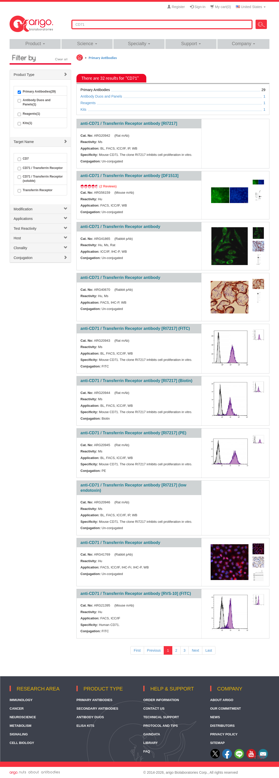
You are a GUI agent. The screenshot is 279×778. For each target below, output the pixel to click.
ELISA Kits (85, 726)
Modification (23, 209)
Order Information (161, 700)
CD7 (23, 159)
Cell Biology (22, 743)
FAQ (146, 751)
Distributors (222, 726)
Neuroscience (23, 717)
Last (208, 650)
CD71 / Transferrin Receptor (40, 168)
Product (35, 43)
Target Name (24, 142)
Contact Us (153, 708)
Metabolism (20, 726)
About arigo (221, 700)
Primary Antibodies (94, 700)
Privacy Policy (224, 734)
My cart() (220, 7)
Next (195, 650)
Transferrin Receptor (35, 190)
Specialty (139, 43)
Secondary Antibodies (97, 708)
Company (243, 43)
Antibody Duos (90, 717)
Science (87, 43)
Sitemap (217, 743)
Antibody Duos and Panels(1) (34, 102)
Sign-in (197, 7)
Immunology (21, 700)
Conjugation (23, 258)
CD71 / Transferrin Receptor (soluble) (40, 179)
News (215, 717)
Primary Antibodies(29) (37, 92)
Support (191, 43)
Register (176, 7)
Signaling (19, 734)
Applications (23, 219)
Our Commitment (225, 708)
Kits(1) (25, 123)
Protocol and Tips (160, 726)
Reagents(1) (29, 114)
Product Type (24, 75)
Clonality (20, 248)
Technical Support (161, 717)
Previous (154, 650)
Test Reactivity (25, 228)
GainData (151, 734)
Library (150, 743)
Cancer (17, 708)
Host (17, 238)
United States (251, 7)
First (137, 650)
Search (261, 24)
